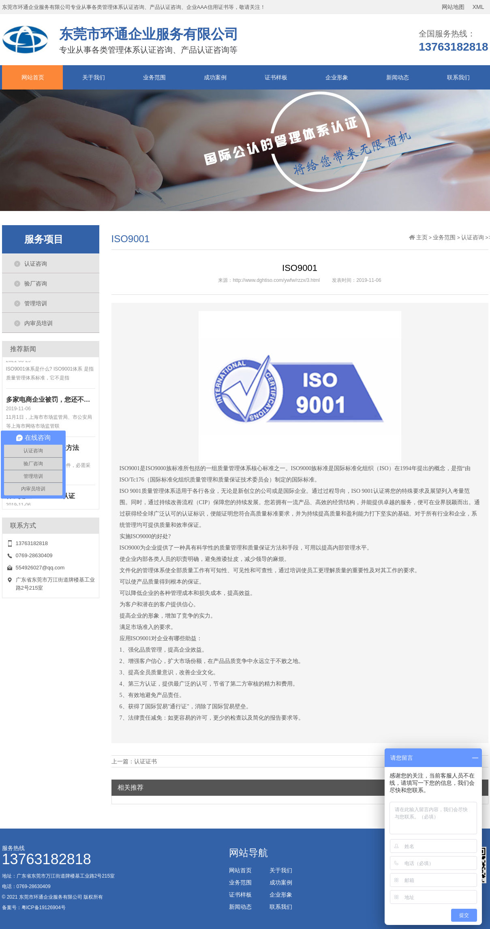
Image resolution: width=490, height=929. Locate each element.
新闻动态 (397, 77)
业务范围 (154, 77)
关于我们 (93, 77)
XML (478, 7)
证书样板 (276, 77)
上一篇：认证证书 (134, 761)
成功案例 (215, 77)
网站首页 (32, 77)
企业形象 (336, 77)
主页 (422, 237)
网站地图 (453, 7)
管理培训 (35, 303)
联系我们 (458, 77)
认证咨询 (35, 263)
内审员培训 (38, 323)
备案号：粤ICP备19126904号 (34, 907)
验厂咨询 (35, 283)
